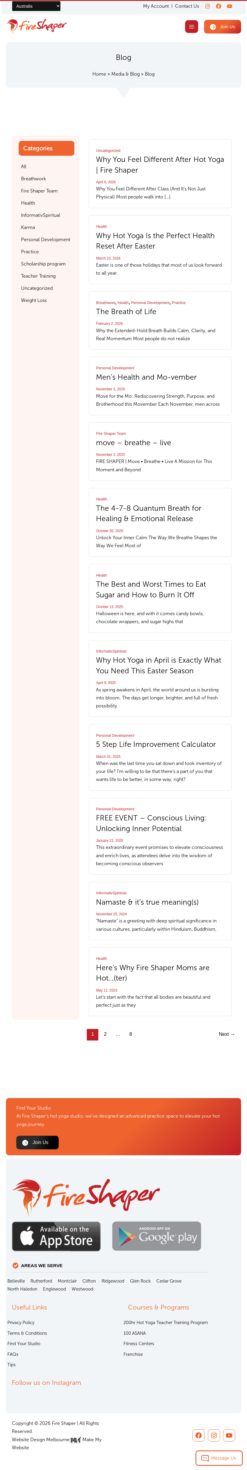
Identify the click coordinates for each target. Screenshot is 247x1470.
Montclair (67, 1281)
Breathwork (105, 303)
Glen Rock (140, 1281)
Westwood (82, 1289)
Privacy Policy (20, 1322)
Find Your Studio (23, 1343)
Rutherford (41, 1281)
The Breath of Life (126, 311)
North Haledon (22, 1289)
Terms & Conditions (27, 1333)
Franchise (133, 1354)
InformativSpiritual (111, 650)
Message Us (223, 1458)
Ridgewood (113, 1281)
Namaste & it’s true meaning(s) (147, 900)
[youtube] (229, 6)
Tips (11, 1364)
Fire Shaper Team (111, 434)
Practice (179, 303)
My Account (152, 6)
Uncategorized (108, 151)
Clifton (89, 1281)
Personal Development (150, 303)
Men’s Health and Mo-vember (146, 377)
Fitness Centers (139, 1343)
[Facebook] (216, 6)
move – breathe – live (133, 442)
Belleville (16, 1281)
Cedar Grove (169, 1281)
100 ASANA (135, 1333)
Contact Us (183, 6)
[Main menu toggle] (190, 27)
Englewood (54, 1289)
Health (101, 227)
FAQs (12, 1354)
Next (227, 1032)
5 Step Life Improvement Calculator (156, 743)
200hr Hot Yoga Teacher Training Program (166, 1322)
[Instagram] (204, 6)
